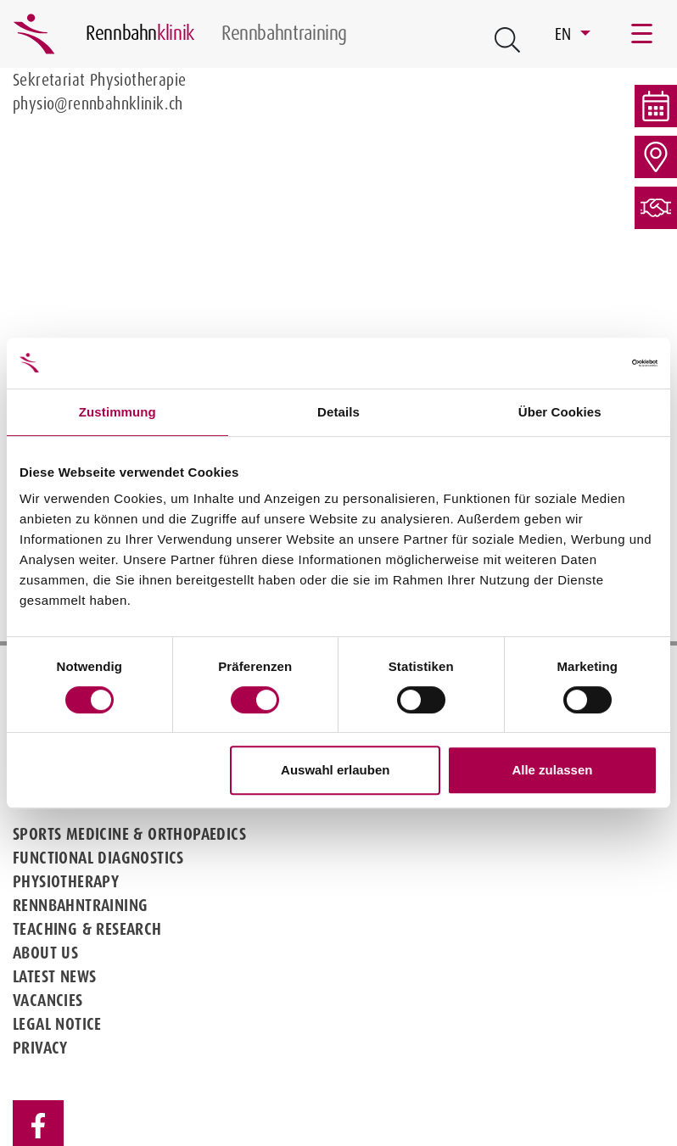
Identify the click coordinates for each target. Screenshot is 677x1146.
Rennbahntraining (80, 905)
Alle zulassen (552, 770)
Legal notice (57, 1024)
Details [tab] (338, 412)
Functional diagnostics (98, 858)
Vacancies (48, 1000)
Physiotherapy (66, 881)
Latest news (54, 976)
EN (565, 34)
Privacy (40, 1048)
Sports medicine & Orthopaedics (129, 834)
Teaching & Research (87, 929)
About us (45, 953)
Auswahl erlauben (335, 770)
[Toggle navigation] (643, 34)
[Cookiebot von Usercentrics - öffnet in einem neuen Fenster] (583, 363)
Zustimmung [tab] (117, 412)
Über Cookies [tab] (559, 412)
